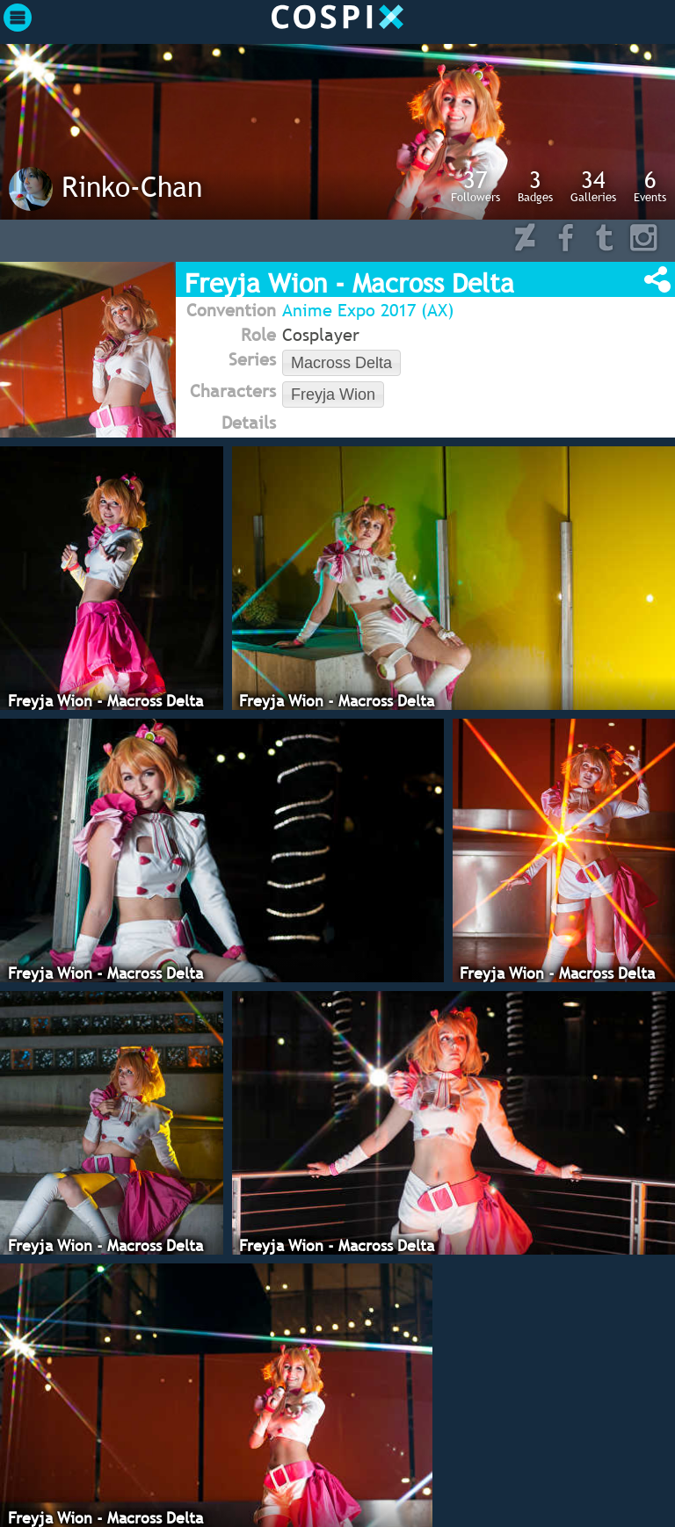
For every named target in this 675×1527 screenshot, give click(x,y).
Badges (535, 185)
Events (650, 185)
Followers (475, 185)
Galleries (593, 185)
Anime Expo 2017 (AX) (368, 310)
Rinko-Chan (132, 186)
